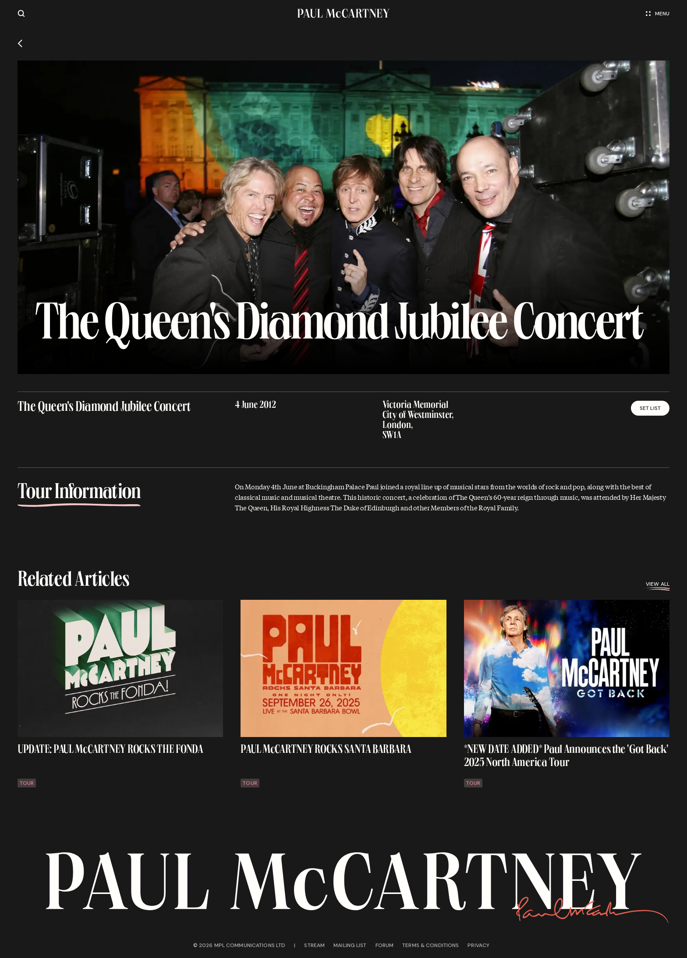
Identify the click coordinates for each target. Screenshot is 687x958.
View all (657, 584)
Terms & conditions (430, 945)
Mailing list (349, 945)
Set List (650, 408)
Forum (384, 945)
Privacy (478, 945)
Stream (314, 945)
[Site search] (21, 13)
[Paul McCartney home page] (343, 13)
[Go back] (20, 43)
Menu (657, 13)
